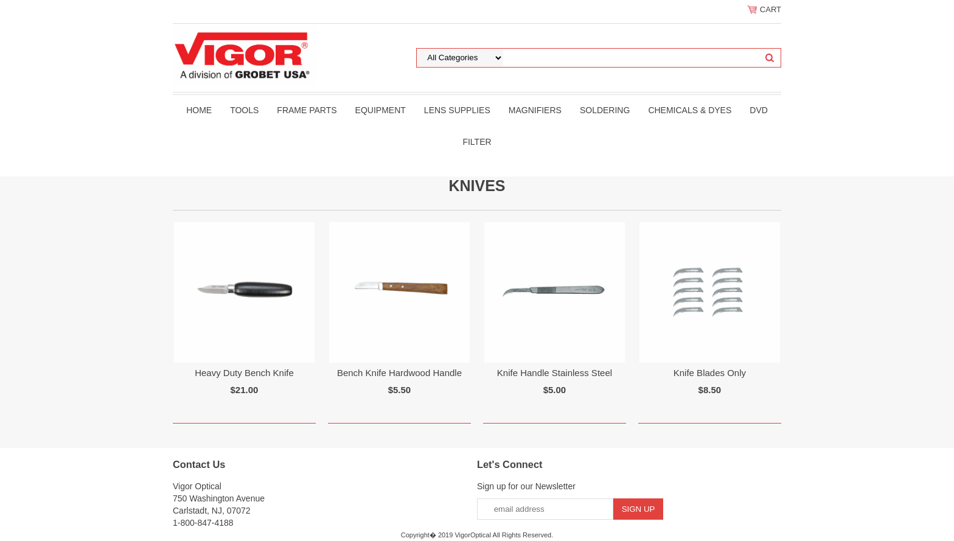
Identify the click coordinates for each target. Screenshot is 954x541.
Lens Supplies (457, 110)
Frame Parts (306, 110)
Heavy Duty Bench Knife (244, 373)
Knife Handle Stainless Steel (554, 373)
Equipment (380, 110)
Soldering (605, 110)
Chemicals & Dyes (689, 110)
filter (476, 142)
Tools (244, 110)
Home (199, 110)
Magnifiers (535, 110)
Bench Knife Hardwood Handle (399, 373)
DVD (759, 110)
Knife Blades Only (710, 373)
